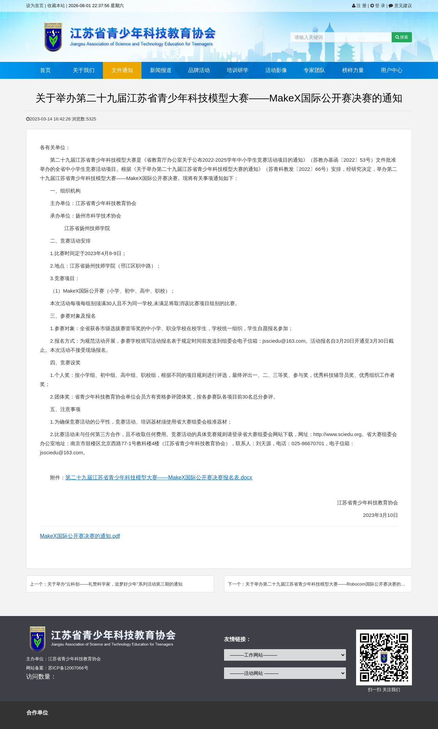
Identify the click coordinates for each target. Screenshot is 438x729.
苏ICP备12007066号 (68, 667)
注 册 (360, 5)
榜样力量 (353, 70)
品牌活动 (199, 70)
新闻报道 (161, 70)
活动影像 (276, 70)
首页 (45, 70)
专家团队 (314, 70)
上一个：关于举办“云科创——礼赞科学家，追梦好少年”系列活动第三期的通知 (106, 584)
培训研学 (237, 70)
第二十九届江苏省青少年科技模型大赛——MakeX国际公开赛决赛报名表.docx (158, 477)
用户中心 (391, 70)
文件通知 (122, 70)
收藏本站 (56, 5)
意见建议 (400, 5)
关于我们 (83, 70)
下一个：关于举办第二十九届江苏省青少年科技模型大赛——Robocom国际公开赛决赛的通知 (319, 584)
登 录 (378, 5)
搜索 (401, 37)
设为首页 (35, 5)
